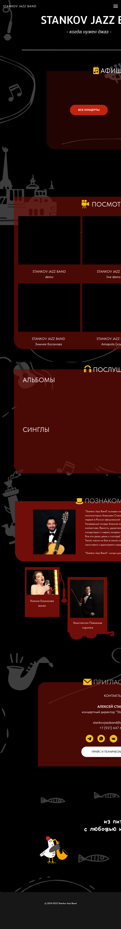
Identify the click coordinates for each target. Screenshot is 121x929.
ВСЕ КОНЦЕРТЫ (89, 109)
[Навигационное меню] (115, 6)
